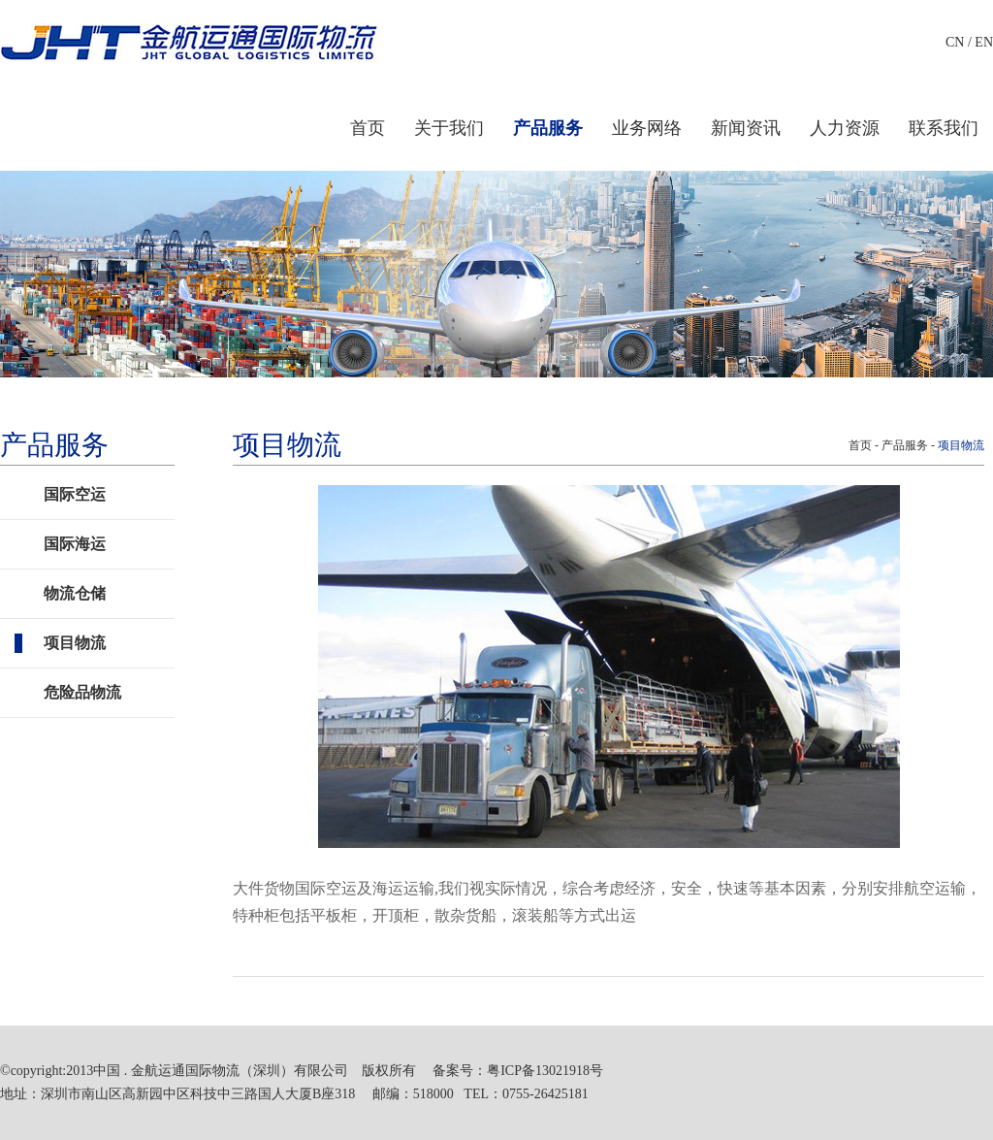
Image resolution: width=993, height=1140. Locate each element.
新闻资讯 (746, 128)
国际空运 (75, 494)
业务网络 (647, 128)
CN (954, 42)
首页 (367, 128)
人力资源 (845, 128)
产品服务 (548, 128)
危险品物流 (82, 692)
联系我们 (943, 128)
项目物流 (75, 643)
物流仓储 (75, 593)
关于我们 (449, 128)
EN (984, 42)
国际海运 (75, 544)
